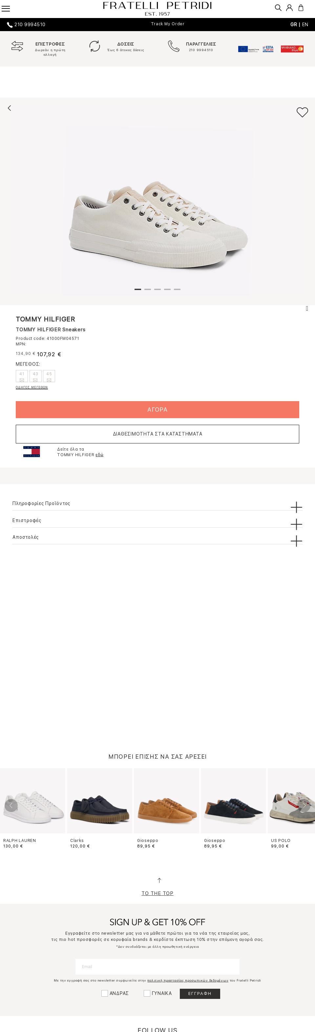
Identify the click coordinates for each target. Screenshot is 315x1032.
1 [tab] (138, 292)
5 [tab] (177, 292)
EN (305, 24)
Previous (11, 805)
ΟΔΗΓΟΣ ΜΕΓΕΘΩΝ (32, 387)
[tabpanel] (157, 199)
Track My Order (168, 24)
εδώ (99, 455)
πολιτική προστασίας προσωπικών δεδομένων (187, 980)
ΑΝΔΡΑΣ (119, 993)
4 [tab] (167, 292)
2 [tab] (147, 292)
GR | (296, 24)
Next (303, 805)
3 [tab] (157, 292)
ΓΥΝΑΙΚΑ (162, 993)
